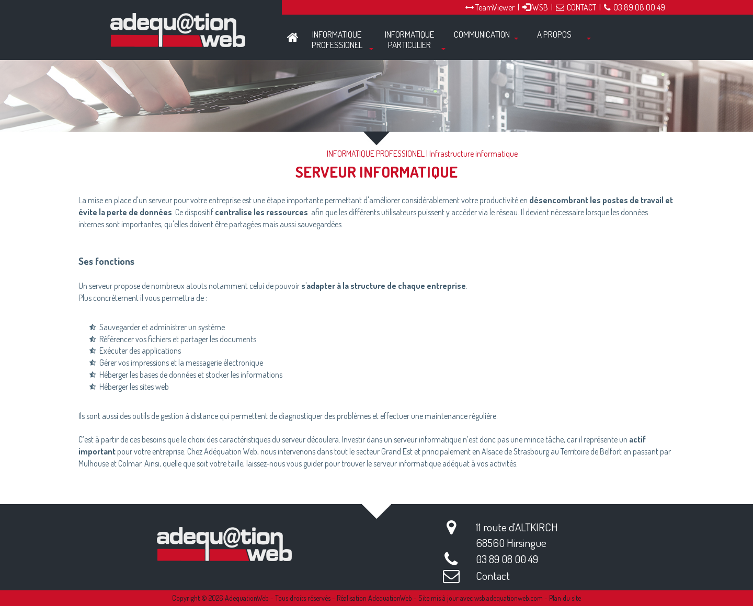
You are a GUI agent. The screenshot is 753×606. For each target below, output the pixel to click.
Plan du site (565, 597)
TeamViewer (490, 7)
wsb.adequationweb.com (508, 597)
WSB (535, 7)
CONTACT (576, 7)
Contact (493, 575)
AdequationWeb (247, 597)
